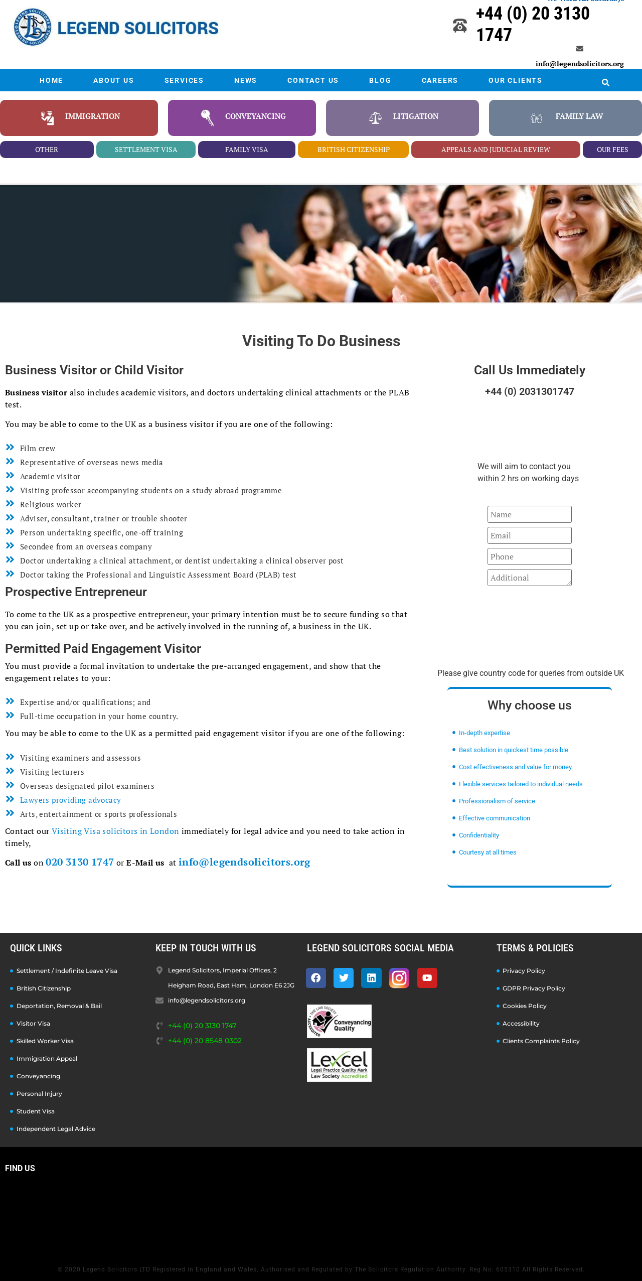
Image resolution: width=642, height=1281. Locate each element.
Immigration (92, 116)
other (46, 149)
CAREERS (440, 80)
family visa (246, 149)
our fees (612, 149)
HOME (51, 80)
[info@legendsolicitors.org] (579, 48)
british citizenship (353, 149)
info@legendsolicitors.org (580, 63)
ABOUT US (113, 80)
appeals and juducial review (495, 149)
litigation (415, 116)
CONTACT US (313, 80)
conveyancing (255, 116)
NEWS (245, 80)
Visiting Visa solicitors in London (116, 830)
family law (579, 116)
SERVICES (184, 80)
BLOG (380, 80)
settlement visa (146, 149)
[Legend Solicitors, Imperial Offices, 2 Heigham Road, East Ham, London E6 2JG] (321, 1216)
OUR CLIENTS (516, 80)
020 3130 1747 (80, 862)
